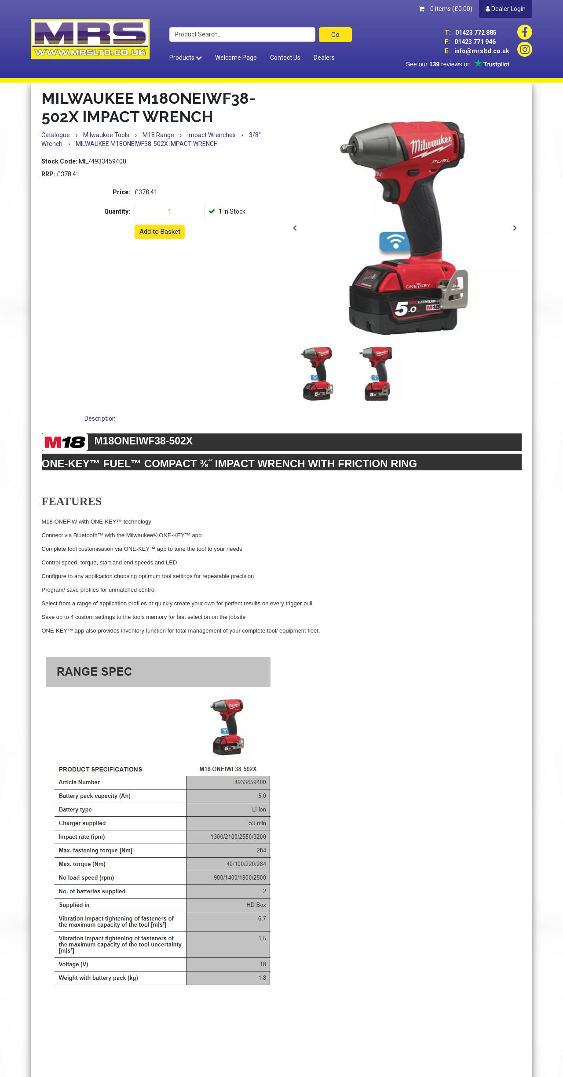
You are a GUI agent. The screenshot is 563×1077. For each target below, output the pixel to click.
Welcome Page (236, 57)
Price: (121, 192)
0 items (445, 8)
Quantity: (117, 211)
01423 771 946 (470, 41)
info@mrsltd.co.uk (477, 51)
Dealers (324, 57)
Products (185, 57)
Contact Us (285, 57)
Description (100, 418)
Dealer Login (506, 8)
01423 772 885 (471, 32)
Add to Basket (159, 232)
